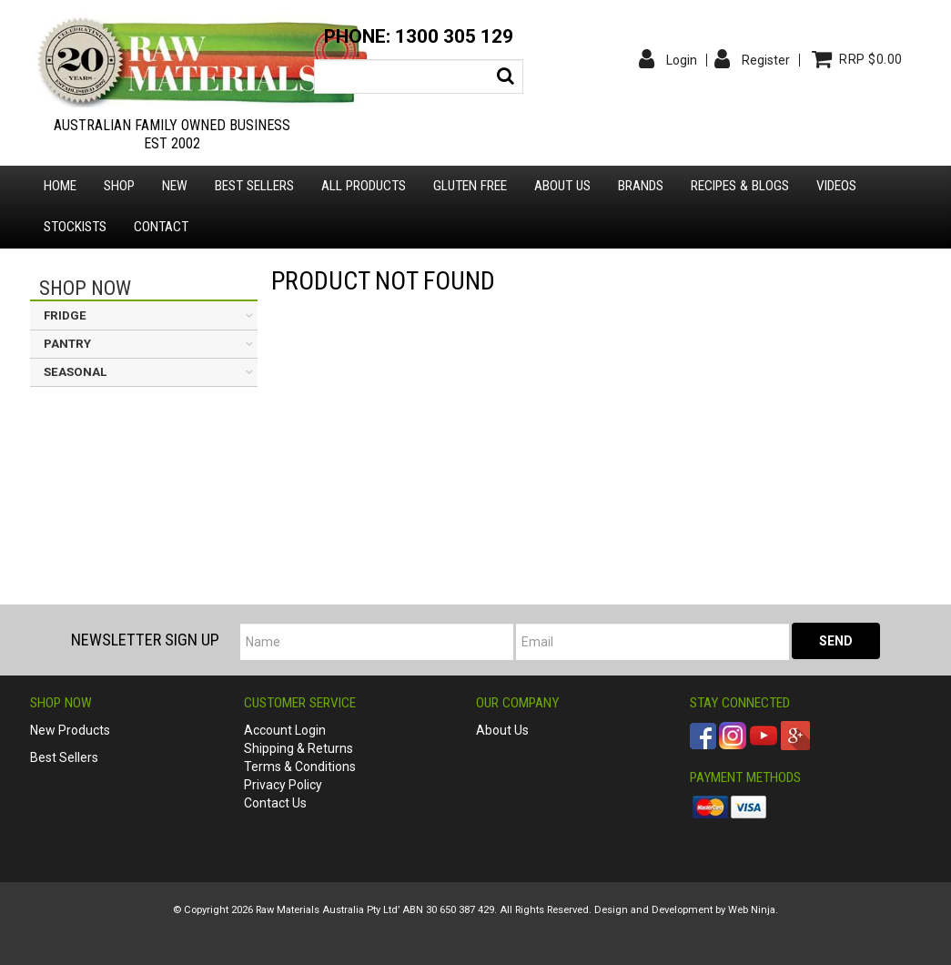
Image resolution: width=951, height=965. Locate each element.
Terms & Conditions (300, 766)
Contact (161, 226)
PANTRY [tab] (67, 343)
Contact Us (275, 803)
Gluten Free (470, 186)
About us (562, 186)
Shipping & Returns (298, 748)
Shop (119, 186)
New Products (70, 730)
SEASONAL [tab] (75, 372)
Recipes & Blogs (740, 186)
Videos (836, 186)
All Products (363, 186)
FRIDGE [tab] (65, 315)
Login (681, 60)
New (174, 186)
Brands (640, 186)
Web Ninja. (753, 910)
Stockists (75, 226)
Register (766, 60)
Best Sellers (254, 186)
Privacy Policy (283, 784)
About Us (502, 730)
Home (60, 186)
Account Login (285, 730)
